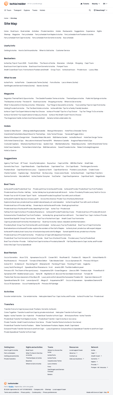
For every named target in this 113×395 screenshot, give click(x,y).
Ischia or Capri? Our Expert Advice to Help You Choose (24, 111)
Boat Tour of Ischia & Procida (55, 238)
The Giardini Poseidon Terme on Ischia (50, 98)
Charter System (10, 173)
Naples (94, 362)
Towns (34, 10)
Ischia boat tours (68, 70)
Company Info (38, 389)
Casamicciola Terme (55, 361)
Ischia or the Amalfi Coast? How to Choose (65, 115)
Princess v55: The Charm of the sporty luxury (21, 270)
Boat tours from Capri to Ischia (15, 66)
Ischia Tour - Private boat (60, 208)
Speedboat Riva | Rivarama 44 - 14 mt (39, 267)
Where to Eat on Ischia (72, 102)
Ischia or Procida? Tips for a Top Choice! (62, 111)
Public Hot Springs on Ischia (96, 98)
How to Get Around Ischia (28, 50)
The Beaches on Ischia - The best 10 (17, 102)
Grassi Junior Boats (61, 173)
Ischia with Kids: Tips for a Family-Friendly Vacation (69, 108)
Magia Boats (100, 176)
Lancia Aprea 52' (33, 280)
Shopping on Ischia (55, 102)
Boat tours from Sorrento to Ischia (42, 66)
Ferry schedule (27, 34)
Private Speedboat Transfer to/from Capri (20, 332)
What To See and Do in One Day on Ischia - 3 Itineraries (24, 105)
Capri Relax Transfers (94, 173)
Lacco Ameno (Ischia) (70, 82)
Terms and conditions (11, 392)
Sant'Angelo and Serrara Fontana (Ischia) (19, 86)
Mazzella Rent (24, 176)
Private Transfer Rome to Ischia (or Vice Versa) (63, 322)
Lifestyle (70, 63)
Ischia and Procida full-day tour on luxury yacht (21, 199)
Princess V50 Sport (91, 261)
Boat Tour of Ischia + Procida (15, 241)
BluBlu (11, 387)
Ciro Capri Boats (72, 166)
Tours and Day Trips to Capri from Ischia (90, 105)
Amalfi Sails (89, 163)
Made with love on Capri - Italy (97, 392)
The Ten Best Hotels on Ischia (37, 108)
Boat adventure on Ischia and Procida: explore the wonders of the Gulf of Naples (34, 228)
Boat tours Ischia (39, 102)
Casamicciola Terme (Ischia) (37, 82)
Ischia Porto (8, 82)
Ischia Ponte (19, 82)
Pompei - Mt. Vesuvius (99, 367)
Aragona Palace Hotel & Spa (81, 140)
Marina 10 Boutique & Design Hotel (17, 137)
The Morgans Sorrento (89, 166)
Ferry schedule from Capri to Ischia (17, 38)
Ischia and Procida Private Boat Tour (17, 189)
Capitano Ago (23, 173)
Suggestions (79, 31)
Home (6, 31)
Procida (94, 364)
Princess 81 (23, 261)
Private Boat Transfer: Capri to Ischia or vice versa (57, 319)
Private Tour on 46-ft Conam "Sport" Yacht (20, 195)
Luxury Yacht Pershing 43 (13, 267)
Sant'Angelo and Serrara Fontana (56, 370)
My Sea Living (47, 173)
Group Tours (55, 70)
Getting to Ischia (10, 50)
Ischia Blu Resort (75, 137)
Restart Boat (35, 173)
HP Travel (24, 163)
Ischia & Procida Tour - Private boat (90, 296)
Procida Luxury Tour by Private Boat (81, 238)
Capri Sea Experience (71, 176)
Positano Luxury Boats (78, 170)
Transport (17, 10)
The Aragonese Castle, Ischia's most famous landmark (24, 118)
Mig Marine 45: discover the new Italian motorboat (63, 274)
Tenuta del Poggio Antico (74, 134)
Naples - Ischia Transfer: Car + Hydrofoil (19, 315)
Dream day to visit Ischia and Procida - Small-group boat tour (56, 205)
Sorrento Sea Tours (11, 166)
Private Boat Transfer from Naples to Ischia (20, 319)
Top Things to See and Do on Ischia (60, 105)
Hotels (42, 10)
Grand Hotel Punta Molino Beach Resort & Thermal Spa (24, 134)
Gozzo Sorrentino (11, 257)
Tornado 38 (88, 274)
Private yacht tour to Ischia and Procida (47, 189)
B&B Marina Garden (60, 137)
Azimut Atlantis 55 (99, 257)
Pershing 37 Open (58, 264)
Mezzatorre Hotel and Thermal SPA (38, 140)
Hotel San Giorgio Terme (93, 137)
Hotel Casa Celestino (12, 147)
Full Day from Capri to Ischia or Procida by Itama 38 (46, 241)
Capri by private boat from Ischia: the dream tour (22, 222)
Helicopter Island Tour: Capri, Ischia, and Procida (57, 296)
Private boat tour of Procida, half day (17, 205)
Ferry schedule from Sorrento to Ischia (46, 38)
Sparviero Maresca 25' (93, 277)
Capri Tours (89, 63)
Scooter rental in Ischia (12, 296)
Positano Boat (9, 170)
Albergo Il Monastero (55, 131)
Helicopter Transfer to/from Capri (68, 312)
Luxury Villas (93, 70)
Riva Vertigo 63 (31, 264)
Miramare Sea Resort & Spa (31, 144)
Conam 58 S (53, 257)
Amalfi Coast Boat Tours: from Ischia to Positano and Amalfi (26, 70)
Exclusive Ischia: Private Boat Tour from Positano (22, 215)
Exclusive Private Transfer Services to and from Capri (24, 329)
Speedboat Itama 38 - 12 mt (14, 280)
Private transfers (47, 31)
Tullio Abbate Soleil (56, 261)
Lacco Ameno (52, 364)
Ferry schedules (9, 353)
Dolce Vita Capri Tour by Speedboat (17, 245)
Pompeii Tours (62, 66)
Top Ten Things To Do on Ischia (91, 111)
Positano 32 (76, 257)
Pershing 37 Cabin (74, 264)
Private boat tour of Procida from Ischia (18, 235)
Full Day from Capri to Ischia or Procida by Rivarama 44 (24, 212)
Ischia (93, 350)
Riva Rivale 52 (65, 257)
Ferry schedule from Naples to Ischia (48, 34)
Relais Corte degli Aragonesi (88, 147)
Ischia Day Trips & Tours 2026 (15, 63)
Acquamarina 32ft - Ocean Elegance (53, 270)
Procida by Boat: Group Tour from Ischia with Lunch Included (26, 225)
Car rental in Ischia (30, 296)
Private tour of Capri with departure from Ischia (53, 235)
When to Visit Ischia (46, 50)
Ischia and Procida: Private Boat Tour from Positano (83, 189)
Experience (90, 31)
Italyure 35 (87, 257)
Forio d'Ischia (55, 82)
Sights (99, 31)
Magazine (16, 34)
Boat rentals (25, 31)
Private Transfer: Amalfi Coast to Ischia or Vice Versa (24, 322)
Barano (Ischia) (42, 86)
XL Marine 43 (19, 264)
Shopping (79, 63)
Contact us (73, 356)
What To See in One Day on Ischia (34, 354)
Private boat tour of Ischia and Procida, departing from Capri (26, 208)
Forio (49, 367)
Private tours (82, 70)
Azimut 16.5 (8, 264)
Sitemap (7, 34)
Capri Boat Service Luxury (26, 170)
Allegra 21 (44, 280)
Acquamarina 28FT (57, 280)
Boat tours (15, 31)
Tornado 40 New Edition (38, 261)
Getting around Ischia (11, 356)
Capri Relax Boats (28, 166)
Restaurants (67, 31)
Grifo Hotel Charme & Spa (13, 140)
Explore (27, 10)
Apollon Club (48, 144)
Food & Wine (33, 63)
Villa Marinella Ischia (62, 144)
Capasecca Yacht (45, 170)
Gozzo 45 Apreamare (74, 280)
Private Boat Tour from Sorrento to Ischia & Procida (23, 238)
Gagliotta (86, 264)
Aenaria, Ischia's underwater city (59, 118)
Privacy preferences (50, 392)
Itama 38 (39, 274)
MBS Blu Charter (76, 163)
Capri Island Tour (57, 166)
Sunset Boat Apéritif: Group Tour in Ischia (19, 218)
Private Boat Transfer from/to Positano (19, 325)
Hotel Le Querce (10, 150)
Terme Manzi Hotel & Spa (31, 147)
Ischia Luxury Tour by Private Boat (63, 225)
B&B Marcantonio (49, 147)
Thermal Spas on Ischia (75, 98)
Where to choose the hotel (55, 351)
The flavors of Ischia (47, 63)
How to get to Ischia (11, 350)
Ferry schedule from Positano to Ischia (79, 34)
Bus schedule (68, 38)
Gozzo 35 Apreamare (12, 283)
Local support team (76, 350)
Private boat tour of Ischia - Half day (17, 192)
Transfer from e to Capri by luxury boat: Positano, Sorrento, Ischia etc (30, 309)
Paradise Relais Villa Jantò (41, 137)
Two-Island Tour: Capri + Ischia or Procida (91, 215)
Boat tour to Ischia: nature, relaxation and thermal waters (64, 222)
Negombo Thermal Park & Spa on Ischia (19, 98)
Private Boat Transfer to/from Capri (49, 315)
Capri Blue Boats (43, 166)
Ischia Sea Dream (77, 173)
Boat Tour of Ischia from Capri (48, 218)
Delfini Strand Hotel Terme (97, 144)
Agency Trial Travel (11, 163)
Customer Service (63, 50)
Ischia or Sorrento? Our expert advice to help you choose (25, 115)
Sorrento (95, 359)
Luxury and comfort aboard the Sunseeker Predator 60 (62, 277)
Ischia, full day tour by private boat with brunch (50, 192)
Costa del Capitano (11, 144)
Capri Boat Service (61, 170)
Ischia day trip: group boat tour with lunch (58, 215)
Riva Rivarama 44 (10, 261)
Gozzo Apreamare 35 (73, 261)
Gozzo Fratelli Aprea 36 (31, 283)
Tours (7, 10)
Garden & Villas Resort (12, 131)
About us (73, 353)
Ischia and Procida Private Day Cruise (60, 212)
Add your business (76, 359)
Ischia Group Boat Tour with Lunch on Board (82, 202)
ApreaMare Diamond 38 (93, 280)
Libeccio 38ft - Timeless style (80, 270)
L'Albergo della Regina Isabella (34, 131)
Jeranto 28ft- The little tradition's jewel (69, 267)
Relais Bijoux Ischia (79, 144)
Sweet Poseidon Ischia (66, 147)
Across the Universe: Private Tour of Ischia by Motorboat (62, 199)
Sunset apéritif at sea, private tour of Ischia (79, 231)
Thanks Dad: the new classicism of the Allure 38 (22, 277)
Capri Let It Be (63, 163)
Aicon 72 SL (24, 257)
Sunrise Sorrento (10, 176)
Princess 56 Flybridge (50, 283)
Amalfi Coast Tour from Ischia (73, 218)
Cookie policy (36, 392)
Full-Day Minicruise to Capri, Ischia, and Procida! (84, 241)
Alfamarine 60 (45, 264)
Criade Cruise (94, 170)
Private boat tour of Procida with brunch (91, 212)
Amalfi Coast (96, 356)
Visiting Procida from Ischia (14, 108)
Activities (35, 31)
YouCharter (56, 176)
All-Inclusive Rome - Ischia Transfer (78, 315)
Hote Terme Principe (55, 134)
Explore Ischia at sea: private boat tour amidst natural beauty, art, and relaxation (34, 202)
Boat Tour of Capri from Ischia (89, 225)
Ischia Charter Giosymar (41, 176)
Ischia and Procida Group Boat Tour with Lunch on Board (59, 195)
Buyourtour (51, 163)
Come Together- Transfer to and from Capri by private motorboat (29, 312)
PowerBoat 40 (98, 270)
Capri (94, 353)
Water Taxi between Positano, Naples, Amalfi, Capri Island (57, 325)
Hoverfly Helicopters (37, 163)
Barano (50, 374)
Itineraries (61, 63)
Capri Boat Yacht (87, 176)
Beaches (29, 361)
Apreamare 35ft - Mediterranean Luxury (19, 274)
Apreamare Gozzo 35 (38, 257)
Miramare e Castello (61, 140)
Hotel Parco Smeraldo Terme (76, 131)
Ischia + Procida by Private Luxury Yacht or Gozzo (87, 192)
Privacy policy (25, 392)
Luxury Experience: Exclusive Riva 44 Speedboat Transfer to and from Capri (74, 329)
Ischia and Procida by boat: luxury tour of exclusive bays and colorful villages (32, 231)
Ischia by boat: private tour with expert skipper (83, 228)
